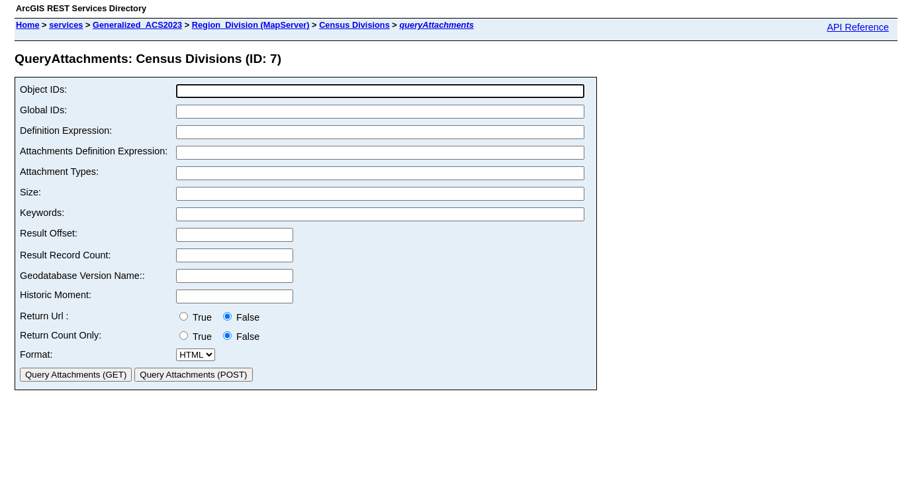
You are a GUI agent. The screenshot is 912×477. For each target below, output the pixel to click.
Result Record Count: (65, 255)
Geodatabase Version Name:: (82, 275)
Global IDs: (43, 110)
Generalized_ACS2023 (137, 25)
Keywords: (42, 212)
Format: (36, 354)
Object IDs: (43, 89)
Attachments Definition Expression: (93, 151)
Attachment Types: (59, 171)
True (198, 317)
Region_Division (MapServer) (251, 25)
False (241, 317)
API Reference (858, 27)
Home (28, 25)
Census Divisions (354, 25)
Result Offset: (48, 233)
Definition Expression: (66, 130)
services (66, 25)
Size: (30, 192)
